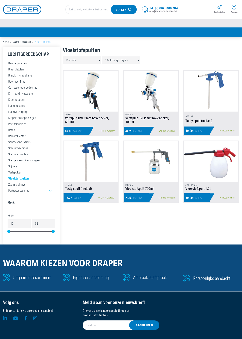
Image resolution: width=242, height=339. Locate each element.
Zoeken (121, 10)
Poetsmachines (17, 124)
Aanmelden (144, 325)
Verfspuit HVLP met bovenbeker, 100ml (147, 120)
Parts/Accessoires (18, 190)
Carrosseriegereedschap (22, 87)
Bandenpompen (17, 63)
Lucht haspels (16, 106)
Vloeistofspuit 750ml (139, 188)
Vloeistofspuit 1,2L (198, 188)
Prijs (11, 215)
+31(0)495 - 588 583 (163, 8)
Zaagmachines (17, 184)
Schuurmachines (18, 148)
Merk (11, 202)
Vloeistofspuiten (18, 178)
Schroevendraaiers (19, 142)
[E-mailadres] (116, 325)
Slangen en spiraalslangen (24, 160)
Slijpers (12, 166)
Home (6, 41)
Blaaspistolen (16, 69)
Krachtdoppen (16, 100)
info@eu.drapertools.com (163, 11)
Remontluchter (17, 136)
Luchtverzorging (18, 112)
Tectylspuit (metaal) (198, 121)
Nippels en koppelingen (22, 118)
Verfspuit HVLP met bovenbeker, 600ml (87, 120)
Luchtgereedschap (21, 41)
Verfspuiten (15, 172)
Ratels (11, 130)
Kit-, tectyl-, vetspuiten (21, 93)
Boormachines (16, 81)
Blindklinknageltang (20, 75)
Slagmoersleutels (18, 154)
